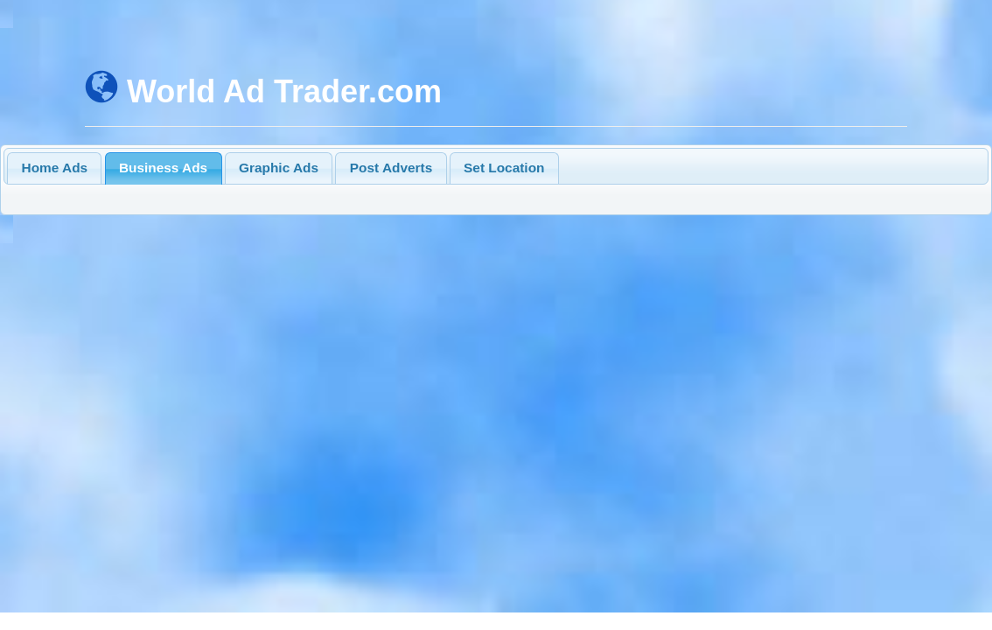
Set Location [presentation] (504, 167)
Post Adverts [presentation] (391, 167)
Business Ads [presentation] (163, 167)
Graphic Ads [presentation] (278, 167)
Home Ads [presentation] (55, 167)
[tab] (54, 168)
